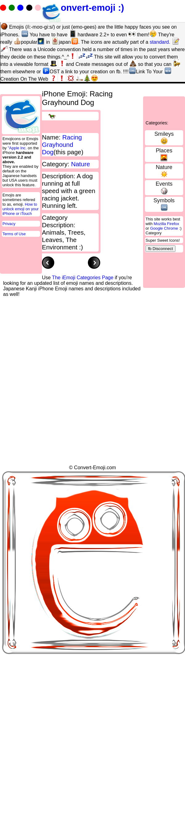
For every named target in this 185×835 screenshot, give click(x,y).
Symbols (164, 200)
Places (164, 150)
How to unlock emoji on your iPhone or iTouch (20, 209)
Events (164, 184)
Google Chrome (164, 228)
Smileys (164, 134)
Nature (164, 167)
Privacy (8, 223)
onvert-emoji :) (82, 7)
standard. (160, 42)
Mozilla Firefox (166, 223)
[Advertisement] (58, 355)
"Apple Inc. (17, 148)
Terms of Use (14, 234)
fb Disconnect (160, 248)
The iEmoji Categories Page (82, 277)
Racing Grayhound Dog (62, 144)
